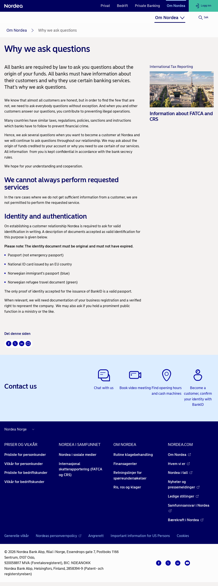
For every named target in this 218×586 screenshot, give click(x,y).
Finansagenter (125, 464)
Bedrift (122, 6)
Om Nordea (176, 6)
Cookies (183, 536)
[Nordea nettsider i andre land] (20, 429)
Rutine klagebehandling (133, 455)
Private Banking (147, 6)
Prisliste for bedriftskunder (25, 473)
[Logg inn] (203, 6)
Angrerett (96, 536)
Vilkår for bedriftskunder (24, 482)
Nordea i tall (180, 473)
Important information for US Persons (140, 536)
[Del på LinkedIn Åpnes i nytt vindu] (21, 343)
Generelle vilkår (16, 536)
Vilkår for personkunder (23, 464)
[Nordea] (13, 6)
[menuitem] (170, 17)
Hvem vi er (179, 464)
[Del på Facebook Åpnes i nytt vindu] (8, 343)
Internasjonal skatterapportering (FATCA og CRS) (80, 469)
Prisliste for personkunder (25, 455)
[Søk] (203, 17)
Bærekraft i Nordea (185, 520)
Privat (105, 6)
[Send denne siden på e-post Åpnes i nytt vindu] (28, 343)
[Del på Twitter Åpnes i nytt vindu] (15, 343)
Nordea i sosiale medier (77, 455)
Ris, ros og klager (127, 487)
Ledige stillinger (183, 496)
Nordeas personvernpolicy (58, 536)
